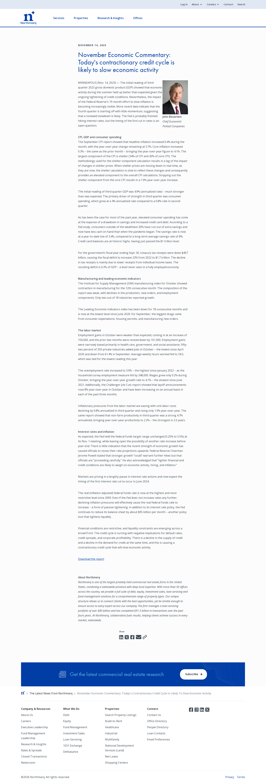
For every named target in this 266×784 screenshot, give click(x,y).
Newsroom (28, 763)
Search (241, 4)
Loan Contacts (156, 734)
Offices (138, 18)
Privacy (229, 777)
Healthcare (112, 727)
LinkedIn (202, 710)
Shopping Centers (116, 763)
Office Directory (157, 721)
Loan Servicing (72, 740)
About (195, 4)
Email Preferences (158, 740)
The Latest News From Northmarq (51, 694)
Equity (67, 721)
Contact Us (154, 715)
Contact (228, 4)
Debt (66, 715)
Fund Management (75, 727)
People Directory (157, 727)
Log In (183, 4)
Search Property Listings (120, 715)
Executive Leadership (34, 727)
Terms (241, 777)
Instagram (196, 710)
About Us (27, 715)
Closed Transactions (34, 757)
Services (59, 18)
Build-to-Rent (113, 721)
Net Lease (111, 757)
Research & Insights (111, 18)
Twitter (207, 710)
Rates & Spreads (31, 751)
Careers (210, 4)
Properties (81, 18)
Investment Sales (74, 734)
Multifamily (112, 740)
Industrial (111, 734)
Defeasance (70, 752)
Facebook (191, 710)
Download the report (91, 559)
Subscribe (191, 674)
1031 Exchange (72, 746)
